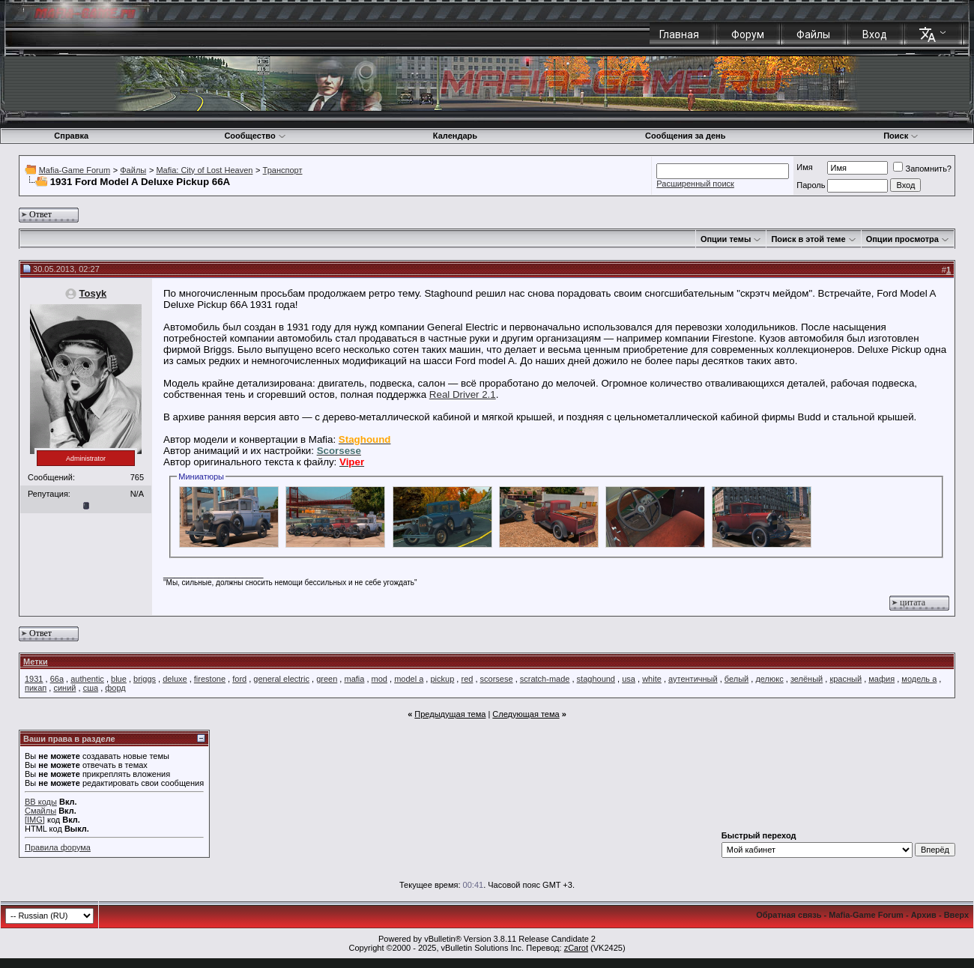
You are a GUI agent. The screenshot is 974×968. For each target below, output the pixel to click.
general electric (281, 678)
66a (57, 678)
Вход (874, 34)
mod (379, 678)
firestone (210, 678)
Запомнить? (922, 168)
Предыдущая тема (450, 714)
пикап (35, 687)
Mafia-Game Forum (74, 170)
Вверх (956, 914)
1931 (34, 678)
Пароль (810, 185)
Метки (35, 661)
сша (90, 687)
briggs (144, 678)
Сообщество (254, 135)
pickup (442, 678)
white (652, 678)
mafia (354, 678)
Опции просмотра (902, 239)
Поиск (901, 135)
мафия (881, 678)
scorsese (496, 678)
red (467, 678)
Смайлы (40, 810)
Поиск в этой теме (808, 239)
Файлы (813, 34)
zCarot (576, 947)
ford (239, 678)
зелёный (806, 678)
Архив (924, 914)
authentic (87, 678)
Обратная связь (788, 914)
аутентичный (693, 678)
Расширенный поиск (695, 183)
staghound (596, 678)
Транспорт (283, 170)
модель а (919, 678)
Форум (747, 34)
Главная (679, 34)
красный (845, 678)
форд (115, 687)
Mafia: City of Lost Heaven (204, 170)
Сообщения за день (685, 135)
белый (736, 678)
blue (119, 678)
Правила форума (58, 847)
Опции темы (726, 239)
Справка (71, 135)
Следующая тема (525, 714)
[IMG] (35, 819)
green (326, 678)
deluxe (175, 678)
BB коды (41, 801)
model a (408, 678)
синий (64, 687)
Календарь (455, 135)
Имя (804, 167)
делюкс (769, 678)
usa (628, 678)
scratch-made (545, 678)
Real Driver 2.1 (462, 394)
